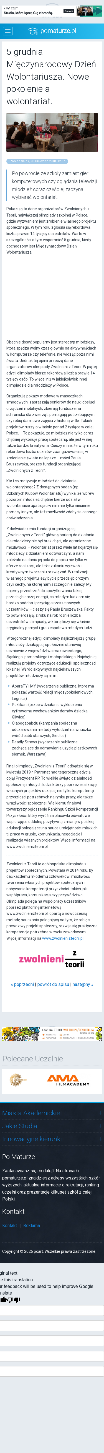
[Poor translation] (13, 1300)
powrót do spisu (53, 984)
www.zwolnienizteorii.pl (62, 938)
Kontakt (9, 1225)
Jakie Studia (19, 1126)
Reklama (31, 1225)
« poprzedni (22, 984)
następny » (83, 984)
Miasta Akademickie (31, 1113)
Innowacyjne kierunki (32, 1139)
